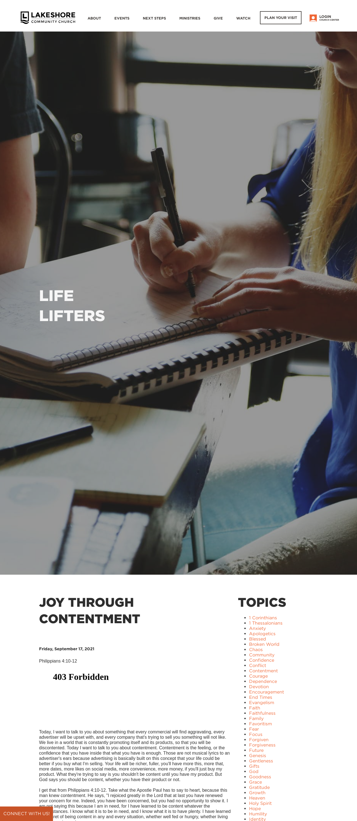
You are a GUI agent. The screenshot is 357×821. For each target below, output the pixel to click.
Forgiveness (262, 745)
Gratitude (259, 787)
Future (256, 750)
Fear (254, 729)
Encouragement (266, 692)
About (94, 18)
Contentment (263, 670)
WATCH (243, 18)
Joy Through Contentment (89, 610)
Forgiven (259, 739)
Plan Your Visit (280, 18)
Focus (255, 734)
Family (256, 718)
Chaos (256, 649)
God (254, 771)
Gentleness (261, 761)
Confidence (261, 660)
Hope (255, 808)
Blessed (257, 639)
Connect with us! (26, 813)
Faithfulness (262, 713)
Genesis (257, 755)
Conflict (257, 665)
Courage (258, 676)
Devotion (259, 686)
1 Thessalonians (266, 623)
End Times (260, 697)
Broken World (264, 644)
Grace (255, 782)
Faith (254, 708)
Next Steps (154, 18)
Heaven (257, 798)
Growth (257, 792)
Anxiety (257, 628)
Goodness (260, 776)
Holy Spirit (260, 803)
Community (261, 655)
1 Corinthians (263, 617)
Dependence (263, 681)
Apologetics (262, 633)
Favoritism (260, 723)
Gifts (254, 766)
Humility (258, 814)
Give (218, 18)
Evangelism (261, 702)
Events (121, 18)
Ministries (189, 18)
